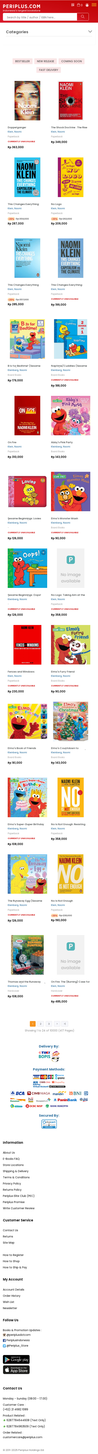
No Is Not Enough (62, 901)
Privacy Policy (12, 1183)
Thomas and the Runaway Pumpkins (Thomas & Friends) (27, 983)
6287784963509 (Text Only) (26, 1426)
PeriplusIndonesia (16, 1340)
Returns (8, 1236)
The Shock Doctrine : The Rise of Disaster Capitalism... (69, 129)
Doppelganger (17, 127)
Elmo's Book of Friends (22, 748)
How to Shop (11, 1261)
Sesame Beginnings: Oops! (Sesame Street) (24, 596)
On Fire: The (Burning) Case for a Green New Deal (70, 983)
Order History (11, 1296)
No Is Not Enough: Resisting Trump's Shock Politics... (68, 825)
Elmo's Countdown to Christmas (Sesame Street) (68, 749)
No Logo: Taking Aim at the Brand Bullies (68, 596)
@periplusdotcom (17, 1335)
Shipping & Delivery (15, 1171)
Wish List (8, 1302)
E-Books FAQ (11, 1159)
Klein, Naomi (15, 131)
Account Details (13, 1290)
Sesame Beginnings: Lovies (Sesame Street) (24, 520)
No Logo (56, 204)
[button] (93, 4)
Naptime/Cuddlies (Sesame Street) (69, 367)
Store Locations (13, 1165)
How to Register (13, 1255)
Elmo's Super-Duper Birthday (26, 824)
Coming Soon (71, 61)
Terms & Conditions (16, 1177)
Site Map (8, 1243)
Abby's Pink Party (62, 442)
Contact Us (10, 1230)
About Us (9, 1153)
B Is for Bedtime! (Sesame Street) (24, 367)
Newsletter (10, 1308)
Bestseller (22, 61)
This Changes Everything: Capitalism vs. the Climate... (25, 205)
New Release (45, 61)
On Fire (12, 442)
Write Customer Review (18, 1208)
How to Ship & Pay (15, 1267)
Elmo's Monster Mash (64, 518)
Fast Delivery (48, 70)
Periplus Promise (14, 1202)
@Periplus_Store (15, 1346)
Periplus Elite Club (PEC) (19, 1196)
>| (65, 1024)
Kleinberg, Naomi (17, 370)
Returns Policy (12, 1190)
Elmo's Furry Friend (63, 671)
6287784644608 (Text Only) (26, 1420)
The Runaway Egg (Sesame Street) (25, 902)
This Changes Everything (23, 285)
